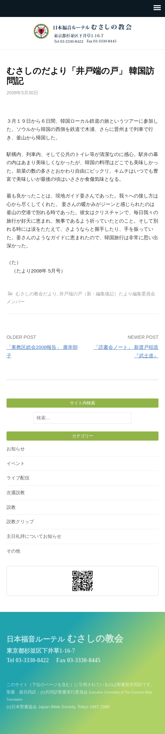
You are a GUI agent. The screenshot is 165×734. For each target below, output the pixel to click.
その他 (13, 551)
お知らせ (16, 448)
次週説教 (16, 492)
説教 (11, 507)
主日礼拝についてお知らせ (34, 536)
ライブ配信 (18, 477)
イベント (16, 463)
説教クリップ (20, 521)
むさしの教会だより (36, 293)
